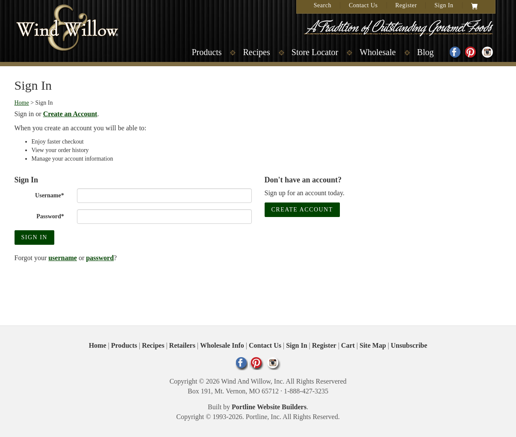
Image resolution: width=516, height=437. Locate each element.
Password (50, 216)
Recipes (256, 52)
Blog (425, 52)
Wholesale (377, 52)
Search (322, 5)
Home (22, 103)
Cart (348, 345)
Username (49, 195)
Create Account (302, 209)
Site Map (373, 345)
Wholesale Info (222, 345)
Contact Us (363, 5)
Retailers (182, 345)
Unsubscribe (409, 345)
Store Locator (315, 52)
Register (406, 5)
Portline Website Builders (269, 407)
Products (206, 52)
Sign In (443, 5)
